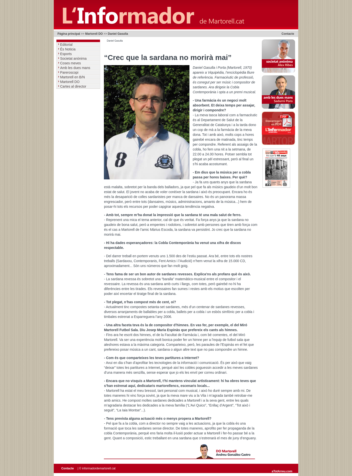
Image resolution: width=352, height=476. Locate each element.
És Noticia (68, 49)
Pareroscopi (69, 72)
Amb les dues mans (75, 68)
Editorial (66, 44)
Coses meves (71, 63)
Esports (66, 54)
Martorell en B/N (73, 77)
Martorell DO (94, 33)
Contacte (288, 33)
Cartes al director (73, 86)
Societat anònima (74, 58)
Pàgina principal (68, 33)
